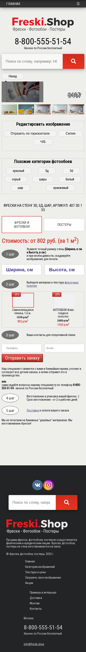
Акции (29, 583)
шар (20, 219)
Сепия (70, 164)
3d (71, 202)
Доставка (33, 441)
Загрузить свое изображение (43, 577)
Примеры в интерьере (43, 592)
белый (70, 210)
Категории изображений (40, 566)
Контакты (36, 608)
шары (43, 210)
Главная (13, 4)
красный (18, 202)
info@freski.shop (34, 644)
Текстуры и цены (35, 572)
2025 (49, 554)
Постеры (64, 256)
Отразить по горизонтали (30, 164)
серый (16, 210)
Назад (13, 76)
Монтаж (35, 603)
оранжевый (60, 219)
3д (47, 202)
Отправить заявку (22, 389)
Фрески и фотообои (22, 256)
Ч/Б (43, 173)
